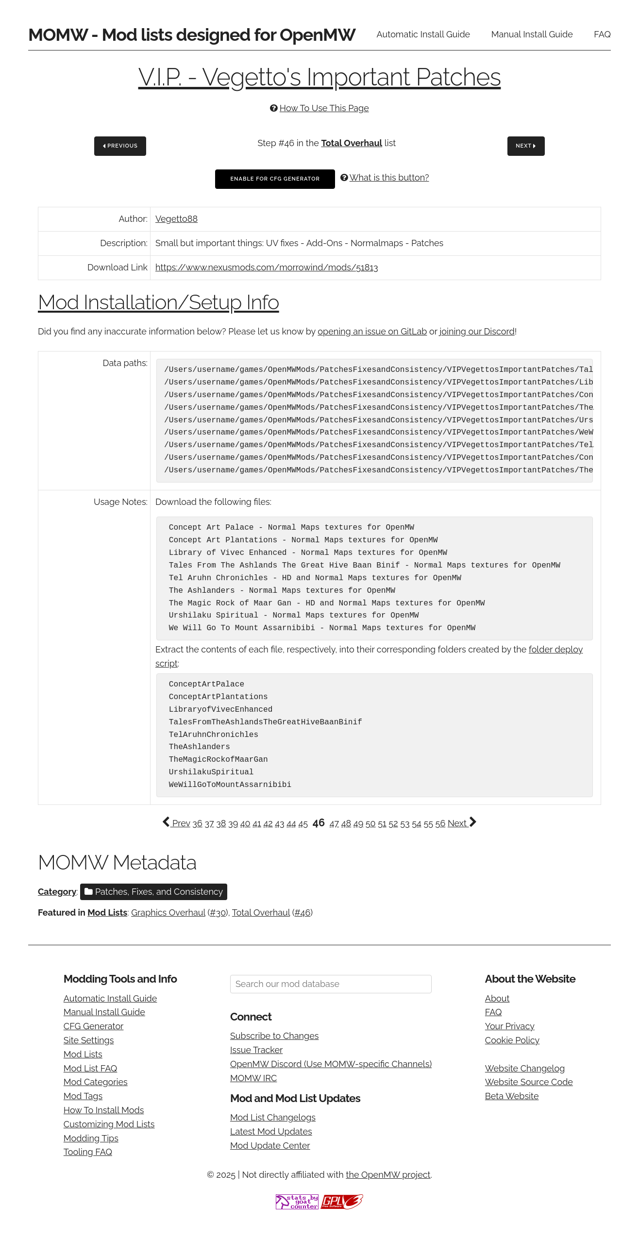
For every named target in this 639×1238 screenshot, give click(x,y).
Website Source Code (529, 1082)
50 (371, 823)
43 (279, 823)
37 (209, 823)
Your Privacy (510, 1026)
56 (441, 823)
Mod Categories (96, 1082)
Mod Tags (83, 1096)
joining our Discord (476, 331)
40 (245, 823)
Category (57, 892)
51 (382, 823)
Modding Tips (91, 1138)
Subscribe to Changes (274, 1036)
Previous (120, 146)
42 (267, 823)
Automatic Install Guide (424, 34)
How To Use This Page (324, 108)
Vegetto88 (176, 219)
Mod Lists (107, 912)
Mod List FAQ (91, 1068)
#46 (303, 912)
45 (303, 823)
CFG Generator (94, 1026)
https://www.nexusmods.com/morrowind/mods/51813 (266, 267)
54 (416, 823)
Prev (176, 823)
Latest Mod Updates (271, 1131)
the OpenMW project (388, 1175)
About (497, 998)
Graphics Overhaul (168, 912)
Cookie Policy (512, 1040)
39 (233, 823)
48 (346, 823)
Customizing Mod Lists (109, 1124)
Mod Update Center (270, 1145)
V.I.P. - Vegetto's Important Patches (319, 77)
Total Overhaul (351, 143)
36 (197, 823)
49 (358, 823)
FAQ (602, 34)
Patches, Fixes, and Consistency (153, 892)
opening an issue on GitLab (372, 331)
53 (404, 823)
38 (221, 823)
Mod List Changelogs (273, 1117)
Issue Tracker (256, 1050)
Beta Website (512, 1096)
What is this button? (389, 177)
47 (334, 823)
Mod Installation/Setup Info (158, 302)
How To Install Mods (104, 1110)
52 (393, 823)
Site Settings (89, 1040)
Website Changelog (525, 1068)
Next (526, 146)
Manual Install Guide (532, 34)
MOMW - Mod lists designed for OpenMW (191, 34)
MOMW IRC (253, 1078)
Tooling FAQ (88, 1152)
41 (256, 823)
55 (428, 823)
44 (291, 823)
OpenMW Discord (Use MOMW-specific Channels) (331, 1064)
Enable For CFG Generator (275, 179)
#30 (218, 912)
